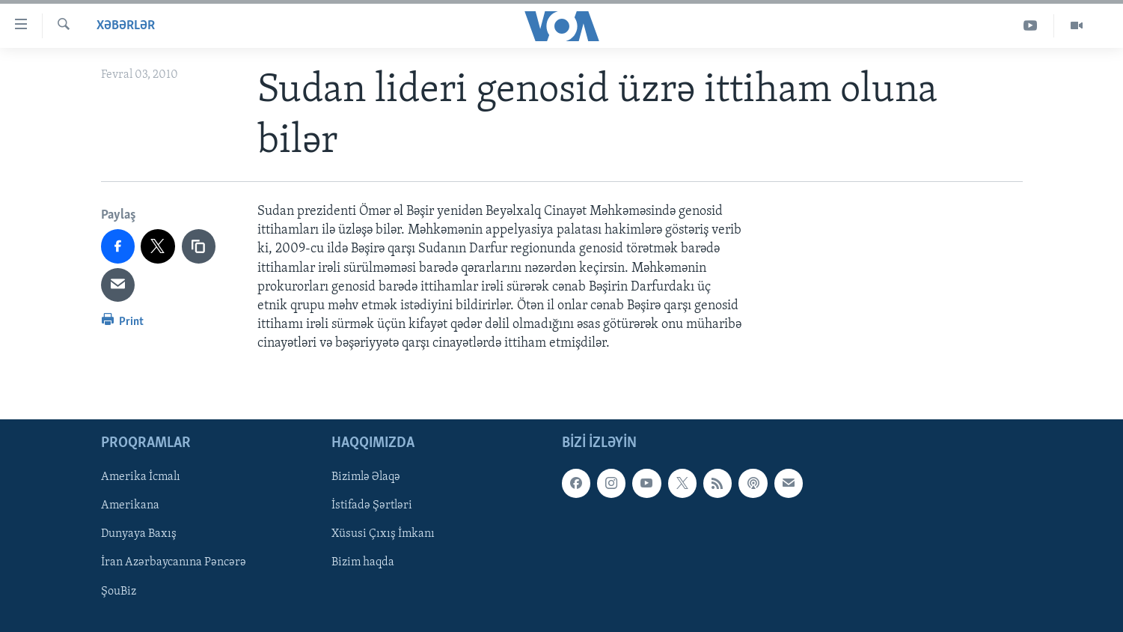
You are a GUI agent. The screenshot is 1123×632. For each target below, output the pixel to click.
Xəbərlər (126, 26)
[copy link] (199, 246)
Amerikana (130, 505)
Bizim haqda (362, 562)
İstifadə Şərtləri (371, 505)
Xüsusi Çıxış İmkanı (383, 534)
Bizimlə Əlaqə (365, 477)
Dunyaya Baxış (139, 534)
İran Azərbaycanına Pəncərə (173, 562)
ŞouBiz (118, 591)
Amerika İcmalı (140, 477)
